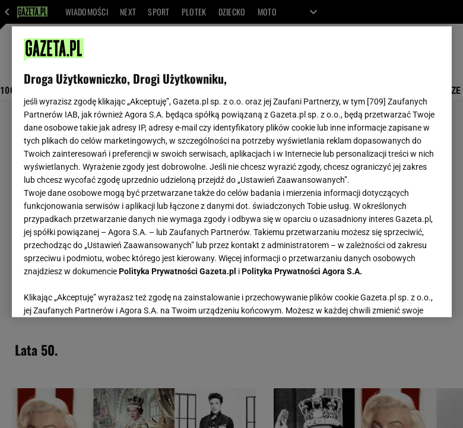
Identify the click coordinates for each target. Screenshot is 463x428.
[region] (232, 171)
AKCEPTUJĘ (399, 294)
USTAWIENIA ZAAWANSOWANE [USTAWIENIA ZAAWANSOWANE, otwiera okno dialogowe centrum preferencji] (101, 293)
